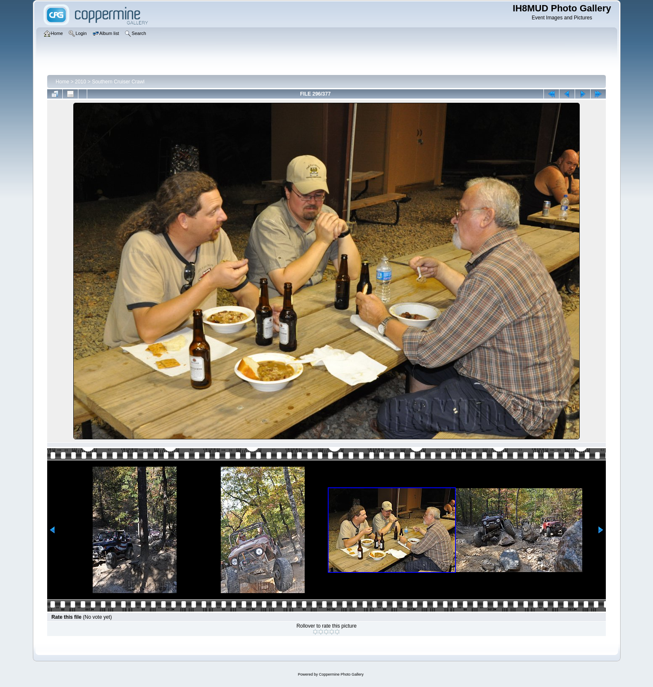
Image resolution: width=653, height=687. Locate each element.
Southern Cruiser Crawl (118, 82)
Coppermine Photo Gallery (341, 674)
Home (62, 82)
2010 (80, 82)
